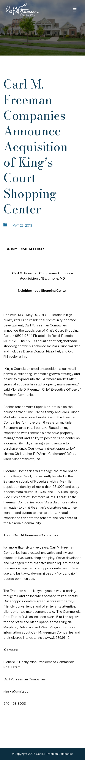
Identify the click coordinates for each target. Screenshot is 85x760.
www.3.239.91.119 (57, 638)
